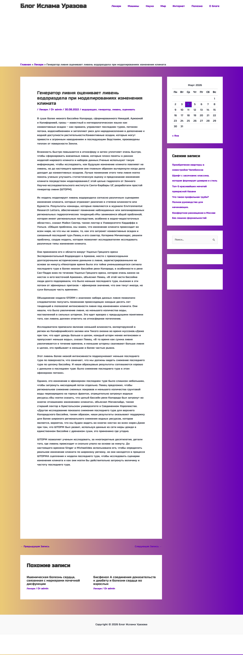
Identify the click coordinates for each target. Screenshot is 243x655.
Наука (157, 6)
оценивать (132, 109)
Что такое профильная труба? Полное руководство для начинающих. (192, 207)
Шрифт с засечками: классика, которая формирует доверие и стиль (192, 180)
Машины (142, 6)
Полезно (199, 6)
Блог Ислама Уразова (53, 6)
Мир (169, 6)
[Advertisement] (121, 37)
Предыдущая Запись (36, 546)
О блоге (215, 6)
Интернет (183, 6)
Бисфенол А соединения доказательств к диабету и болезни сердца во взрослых (119, 580)
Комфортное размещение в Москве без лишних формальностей (190, 223)
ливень (119, 109)
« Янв (175, 135)
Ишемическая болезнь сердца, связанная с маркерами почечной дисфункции (57, 580)
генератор (106, 109)
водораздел (91, 109)
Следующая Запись (147, 546)
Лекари (127, 6)
